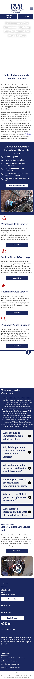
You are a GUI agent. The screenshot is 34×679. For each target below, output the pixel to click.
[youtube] (9, 623)
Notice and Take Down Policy (10, 677)
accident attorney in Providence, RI (18, 426)
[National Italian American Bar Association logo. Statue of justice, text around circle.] (25, 357)
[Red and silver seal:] (25, 381)
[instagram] (6, 623)
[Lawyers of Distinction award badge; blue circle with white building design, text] (25, 369)
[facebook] (2, 623)
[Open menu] (31, 8)
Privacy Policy (4, 675)
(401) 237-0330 (6, 612)
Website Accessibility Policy (24, 677)
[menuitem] (4, 657)
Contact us (28, 134)
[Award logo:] (9, 369)
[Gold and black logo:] (9, 381)
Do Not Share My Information (16, 675)
